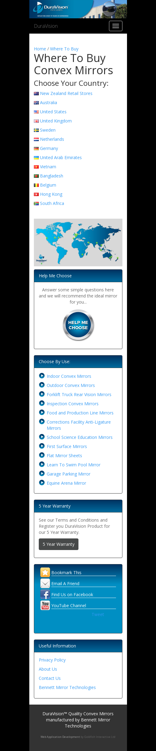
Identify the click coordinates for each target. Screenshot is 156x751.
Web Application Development (60, 737)
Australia (48, 102)
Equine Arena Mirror (66, 483)
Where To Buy (64, 49)
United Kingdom (56, 121)
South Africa (52, 203)
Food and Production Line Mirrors (80, 413)
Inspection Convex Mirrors (73, 403)
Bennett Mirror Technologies (67, 687)
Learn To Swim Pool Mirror (73, 465)
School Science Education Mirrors (80, 437)
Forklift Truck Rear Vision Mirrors (79, 394)
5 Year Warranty (58, 544)
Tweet (98, 614)
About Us (48, 669)
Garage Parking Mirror (68, 474)
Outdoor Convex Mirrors (71, 385)
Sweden (48, 130)
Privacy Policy (52, 660)
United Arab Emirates (61, 157)
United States (53, 112)
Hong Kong (51, 194)
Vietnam (48, 167)
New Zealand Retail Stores (66, 93)
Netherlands (52, 139)
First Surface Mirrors (67, 446)
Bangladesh (51, 176)
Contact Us (50, 678)
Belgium (48, 185)
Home (40, 49)
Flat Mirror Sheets (64, 455)
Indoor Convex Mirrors (69, 376)
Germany (49, 148)
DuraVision (46, 26)
